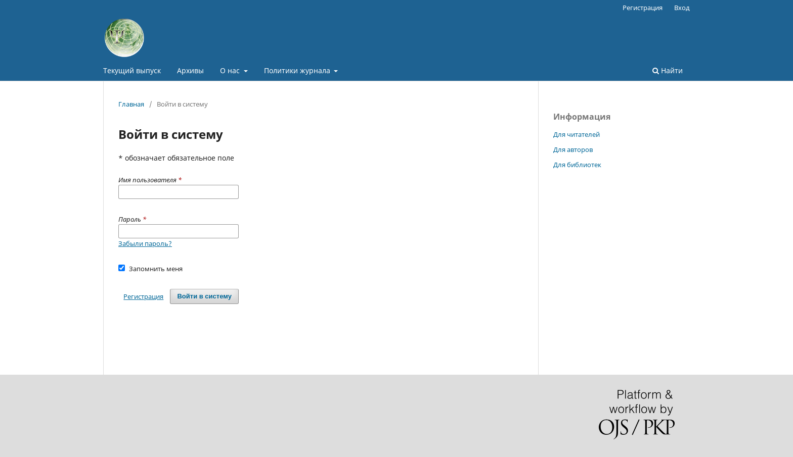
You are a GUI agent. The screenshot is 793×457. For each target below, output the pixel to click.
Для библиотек (577, 164)
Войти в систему (204, 296)
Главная (131, 104)
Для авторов (573, 149)
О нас (231, 70)
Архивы (190, 70)
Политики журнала (298, 70)
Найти (667, 70)
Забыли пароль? (145, 243)
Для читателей (576, 134)
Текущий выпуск (132, 70)
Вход (682, 7)
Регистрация (643, 7)
